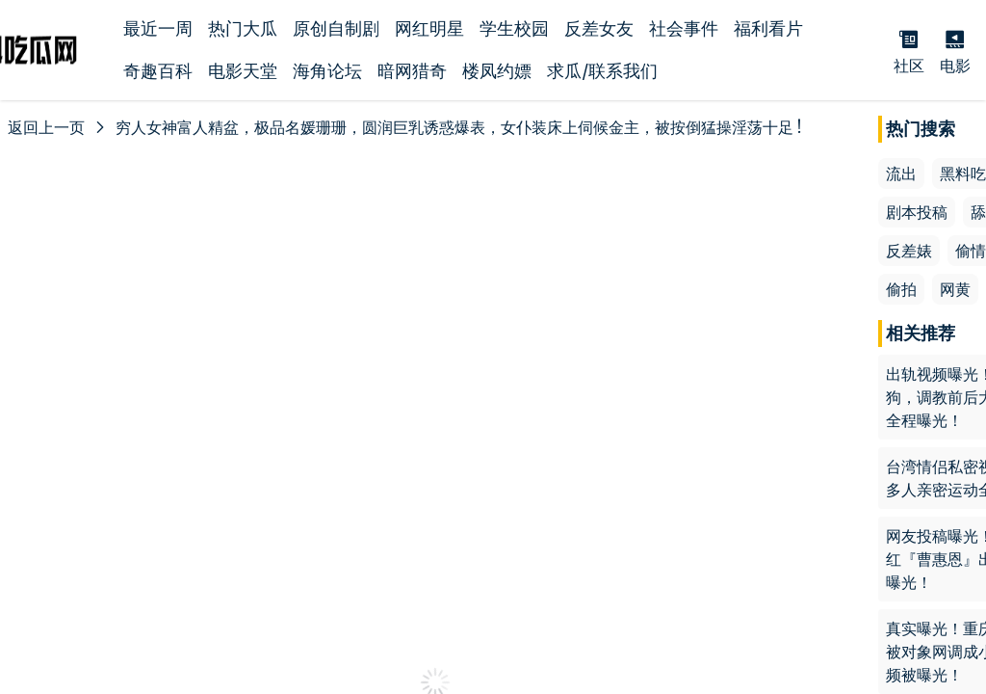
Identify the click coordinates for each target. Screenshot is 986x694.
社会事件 (683, 28)
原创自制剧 (336, 28)
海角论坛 (327, 71)
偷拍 (901, 289)
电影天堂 (242, 71)
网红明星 (429, 28)
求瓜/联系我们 (602, 71)
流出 (901, 173)
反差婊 (909, 250)
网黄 (955, 289)
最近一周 (158, 28)
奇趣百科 (158, 71)
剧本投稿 (916, 212)
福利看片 (768, 28)
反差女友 (599, 28)
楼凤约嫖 (497, 71)
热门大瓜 (242, 28)
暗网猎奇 (412, 71)
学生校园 (514, 28)
